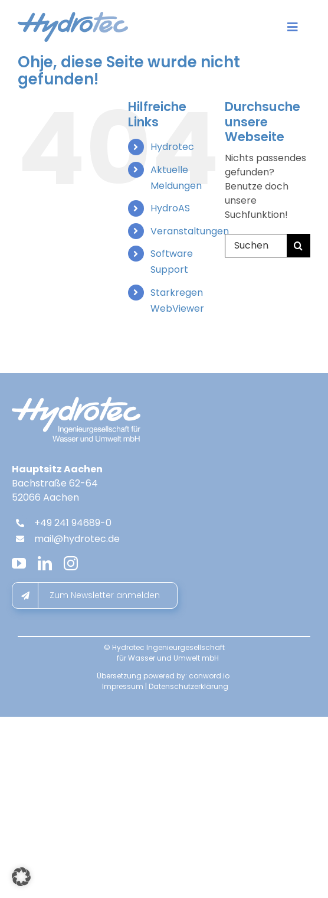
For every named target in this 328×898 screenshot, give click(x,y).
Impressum (122, 686)
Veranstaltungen (189, 231)
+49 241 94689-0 (72, 523)
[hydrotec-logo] (73, 16)
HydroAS (170, 208)
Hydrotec (172, 147)
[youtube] (19, 563)
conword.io (209, 676)
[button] (21, 876)
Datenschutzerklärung (188, 686)
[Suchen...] (256, 245)
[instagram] (71, 563)
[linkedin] (45, 563)
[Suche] (298, 245)
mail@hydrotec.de (77, 539)
